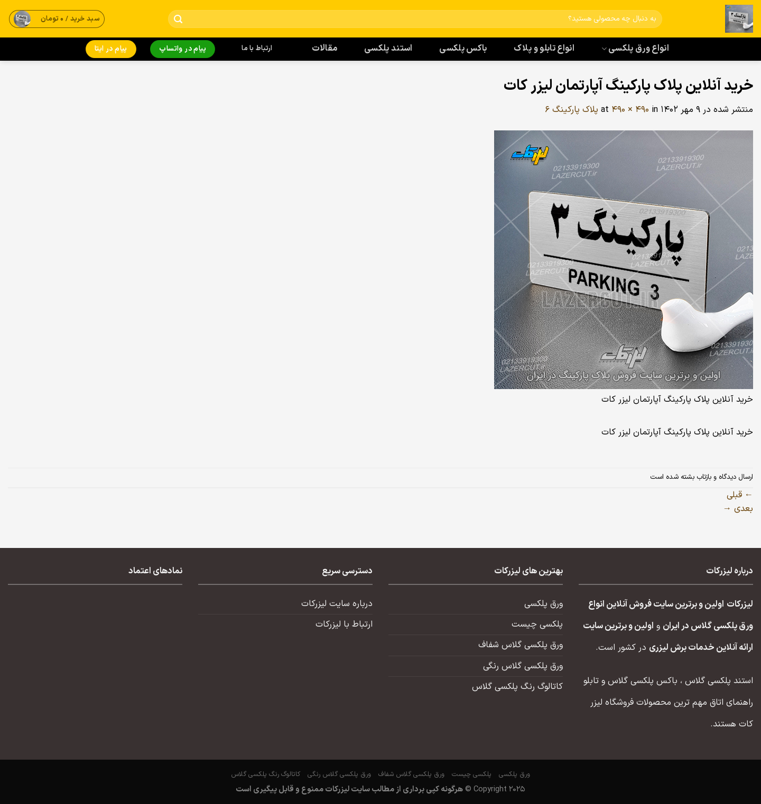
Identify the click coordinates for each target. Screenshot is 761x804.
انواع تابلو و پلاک (544, 48)
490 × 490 (630, 109)
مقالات (325, 48)
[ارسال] (178, 19)
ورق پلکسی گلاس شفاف (520, 645)
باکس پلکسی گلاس (643, 681)
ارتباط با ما (257, 48)
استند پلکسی (388, 48)
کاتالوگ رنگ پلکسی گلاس (517, 686)
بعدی (738, 509)
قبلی (740, 495)
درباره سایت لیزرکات (337, 604)
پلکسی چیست (537, 624)
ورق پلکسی (543, 604)
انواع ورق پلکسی (635, 48)
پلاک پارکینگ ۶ (571, 109)
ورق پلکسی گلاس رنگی (523, 666)
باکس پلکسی (463, 48)
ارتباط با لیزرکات (344, 624)
